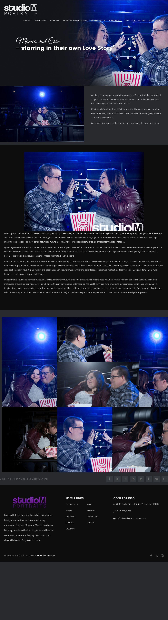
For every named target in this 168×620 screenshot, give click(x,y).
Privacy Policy (49, 555)
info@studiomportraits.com (131, 518)
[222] (84, 43)
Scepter (39, 555)
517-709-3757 (124, 511)
